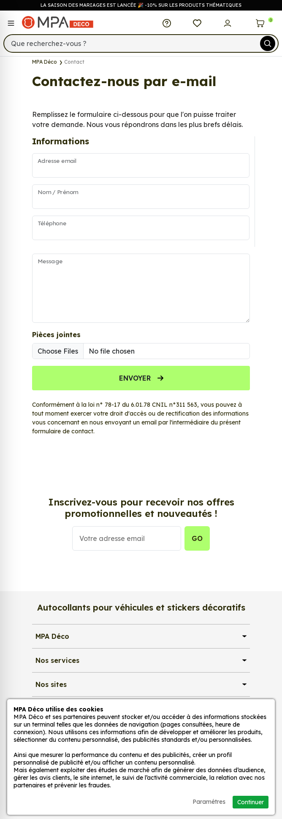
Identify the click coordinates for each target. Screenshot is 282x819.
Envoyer (141, 378)
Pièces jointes (56, 334)
